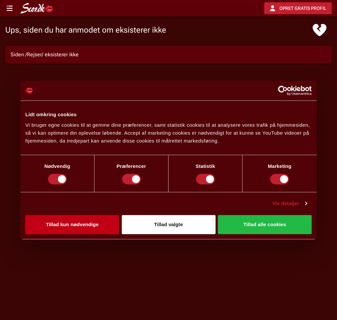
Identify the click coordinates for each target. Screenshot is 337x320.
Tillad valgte (168, 224)
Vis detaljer (285, 203)
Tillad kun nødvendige (72, 224)
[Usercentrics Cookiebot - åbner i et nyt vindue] (283, 90)
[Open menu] (9, 8)
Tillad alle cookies (264, 224)
